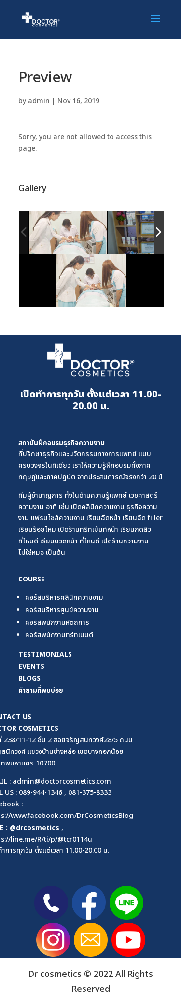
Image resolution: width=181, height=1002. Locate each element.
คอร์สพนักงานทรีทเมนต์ (59, 635)
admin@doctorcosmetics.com (62, 782)
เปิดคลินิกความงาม (98, 507)
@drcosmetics (34, 827)
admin (39, 101)
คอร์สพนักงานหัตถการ (57, 623)
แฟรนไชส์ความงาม (57, 518)
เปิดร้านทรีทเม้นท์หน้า (88, 530)
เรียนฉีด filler (143, 518)
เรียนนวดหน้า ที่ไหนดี (69, 541)
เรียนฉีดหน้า (103, 518)
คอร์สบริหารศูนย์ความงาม (62, 610)
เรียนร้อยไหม (37, 530)
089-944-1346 (40, 793)
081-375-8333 (89, 793)
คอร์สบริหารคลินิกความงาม (64, 598)
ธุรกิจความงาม (84, 442)
